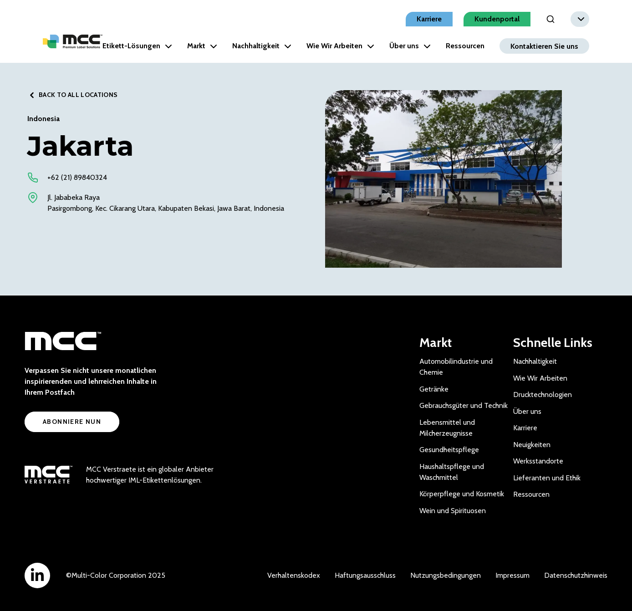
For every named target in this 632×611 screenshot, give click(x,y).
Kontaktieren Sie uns (544, 45)
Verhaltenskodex (293, 575)
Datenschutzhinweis (575, 575)
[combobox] (580, 19)
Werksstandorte (538, 461)
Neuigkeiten (531, 444)
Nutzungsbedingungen (445, 575)
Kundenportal (497, 19)
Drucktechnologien (542, 394)
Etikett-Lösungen (137, 45)
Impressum (512, 575)
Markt (202, 45)
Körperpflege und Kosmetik (461, 493)
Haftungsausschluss (365, 575)
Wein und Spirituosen (452, 510)
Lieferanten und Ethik (547, 478)
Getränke (434, 389)
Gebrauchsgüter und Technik (463, 405)
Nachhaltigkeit (261, 45)
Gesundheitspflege (449, 449)
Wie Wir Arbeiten (340, 45)
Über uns (410, 45)
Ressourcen (465, 45)
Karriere (429, 19)
